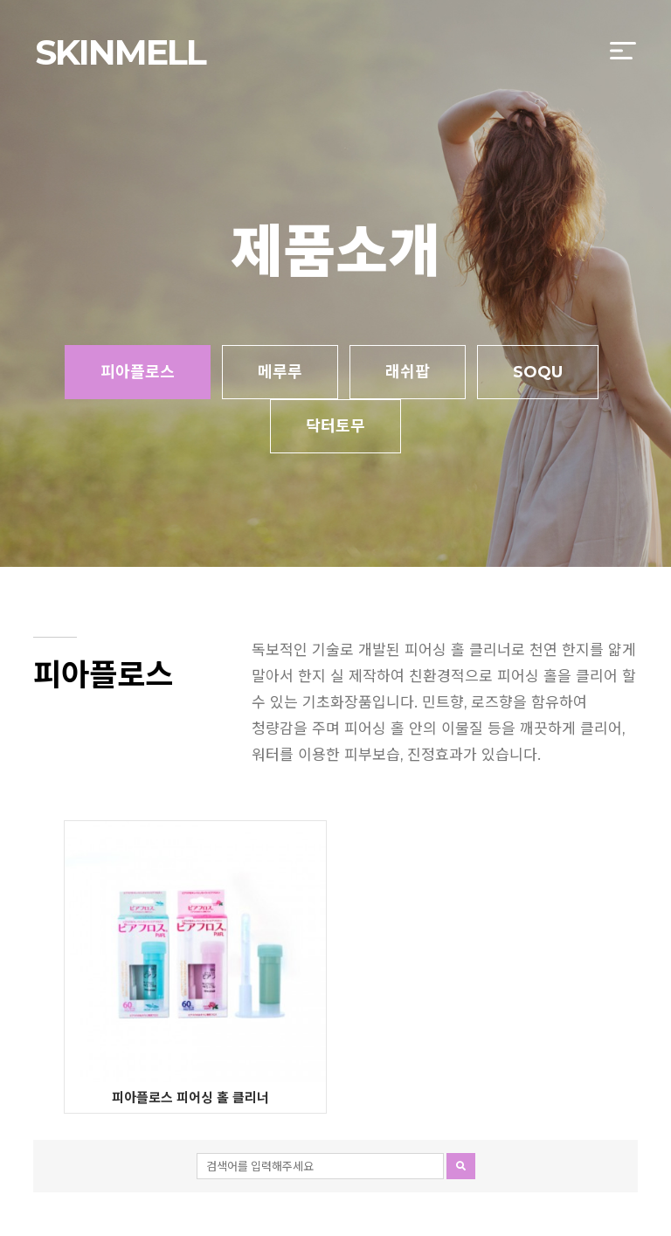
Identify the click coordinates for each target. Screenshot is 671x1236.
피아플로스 (137, 372)
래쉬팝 (407, 372)
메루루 (280, 372)
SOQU (538, 372)
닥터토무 (335, 426)
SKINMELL (120, 52)
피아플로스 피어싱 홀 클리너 (190, 1097)
